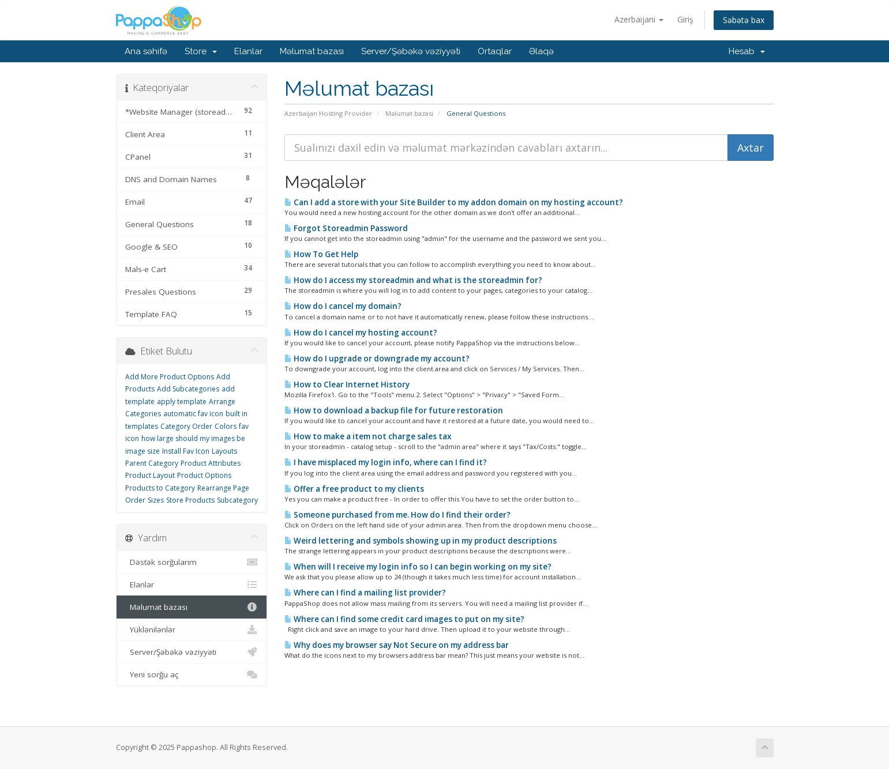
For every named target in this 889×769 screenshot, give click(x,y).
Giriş (685, 19)
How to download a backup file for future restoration (393, 410)
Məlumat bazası (312, 51)
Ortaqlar (495, 51)
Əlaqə (541, 51)
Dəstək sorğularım (191, 562)
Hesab (747, 51)
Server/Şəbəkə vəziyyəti (410, 51)
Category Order (186, 426)
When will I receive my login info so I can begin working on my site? (418, 566)
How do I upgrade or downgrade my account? (377, 358)
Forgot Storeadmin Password (346, 228)
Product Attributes (211, 463)
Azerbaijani (638, 19)
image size (142, 451)
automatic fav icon (193, 414)
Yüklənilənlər (191, 629)
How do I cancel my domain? (343, 306)
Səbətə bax (743, 19)
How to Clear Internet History (347, 384)
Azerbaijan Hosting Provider (328, 113)
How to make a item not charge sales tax (367, 436)
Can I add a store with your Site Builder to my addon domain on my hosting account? (453, 202)
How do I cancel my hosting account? (360, 332)
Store (201, 51)
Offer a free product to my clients (354, 489)
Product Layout (150, 475)
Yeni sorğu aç (191, 674)
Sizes (156, 500)
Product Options (204, 475)
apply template (182, 401)
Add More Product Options (169, 377)
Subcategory (237, 500)
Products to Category (160, 488)
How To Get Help (321, 254)
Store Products (190, 500)
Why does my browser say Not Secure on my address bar (396, 645)
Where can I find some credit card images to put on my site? (404, 619)
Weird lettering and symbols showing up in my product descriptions (420, 541)
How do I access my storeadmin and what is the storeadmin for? (413, 280)
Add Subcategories (188, 389)
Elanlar (248, 51)
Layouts (224, 451)
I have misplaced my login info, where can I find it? (385, 462)
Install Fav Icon (185, 451)
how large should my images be (193, 438)
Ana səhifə (146, 51)
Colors (226, 426)
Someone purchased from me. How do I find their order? (397, 515)
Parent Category (151, 463)
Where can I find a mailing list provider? (365, 592)
